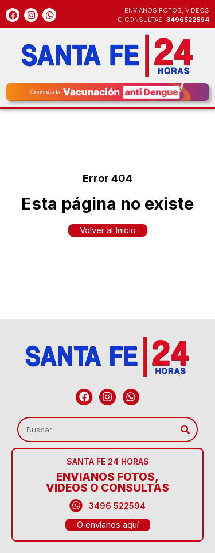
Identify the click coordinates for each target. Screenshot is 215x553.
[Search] (185, 429)
